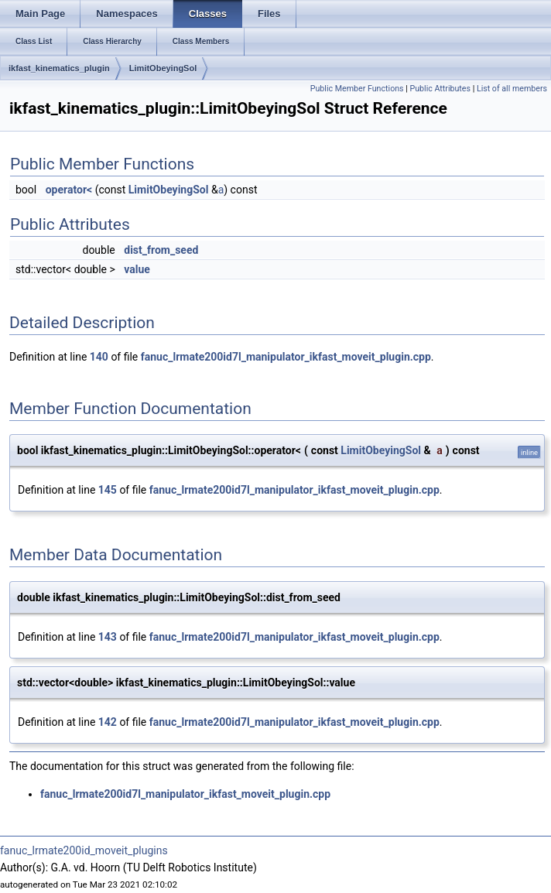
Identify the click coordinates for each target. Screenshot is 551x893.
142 (107, 722)
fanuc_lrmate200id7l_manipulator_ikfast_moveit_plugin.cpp (286, 357)
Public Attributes (440, 89)
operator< (69, 189)
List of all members (512, 89)
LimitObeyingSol (163, 68)
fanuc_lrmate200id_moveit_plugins (84, 850)
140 (99, 357)
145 (107, 490)
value (137, 269)
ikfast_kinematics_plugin (59, 68)
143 (107, 637)
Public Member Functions (357, 89)
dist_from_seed (161, 250)
